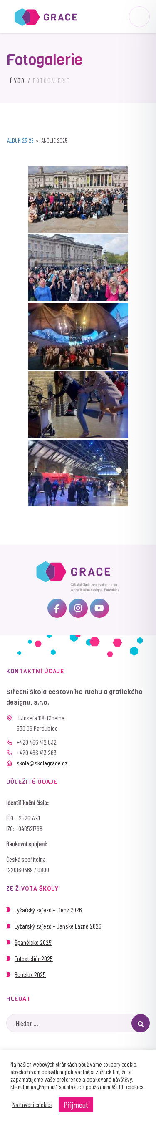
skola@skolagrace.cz (42, 763)
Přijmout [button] (76, 1105)
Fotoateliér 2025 (34, 958)
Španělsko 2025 (33, 942)
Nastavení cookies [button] (32, 1104)
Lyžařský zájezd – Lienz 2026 (48, 910)
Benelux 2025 (30, 974)
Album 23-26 (20, 140)
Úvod (17, 80)
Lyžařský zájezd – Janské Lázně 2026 (58, 926)
